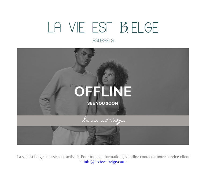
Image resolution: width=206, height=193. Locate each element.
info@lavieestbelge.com (105, 161)
